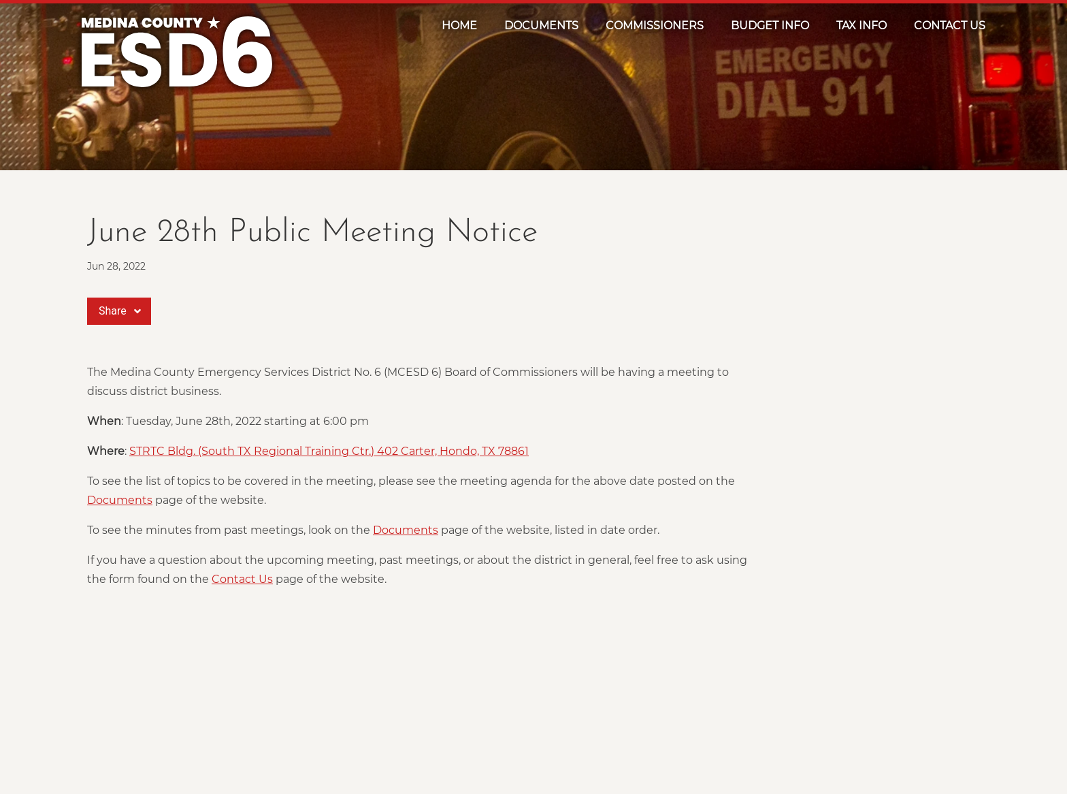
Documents (541, 25)
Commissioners (655, 25)
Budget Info (770, 25)
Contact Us (949, 25)
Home (459, 25)
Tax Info (861, 25)
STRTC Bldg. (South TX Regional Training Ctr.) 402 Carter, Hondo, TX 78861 (329, 451)
